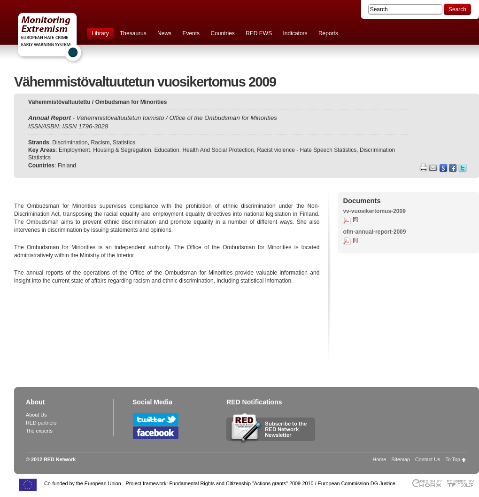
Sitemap (400, 459)
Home (379, 459)
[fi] (355, 219)
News (164, 33)
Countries (222, 33)
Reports (328, 33)
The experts (39, 431)
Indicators (295, 33)
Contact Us (427, 459)
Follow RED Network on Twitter (155, 419)
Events (191, 33)
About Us (36, 415)
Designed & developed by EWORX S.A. (426, 483)
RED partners (41, 423)
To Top (452, 459)
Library (100, 33)
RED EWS (259, 33)
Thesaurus (133, 33)
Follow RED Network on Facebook (155, 432)
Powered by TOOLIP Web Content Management (463, 483)
